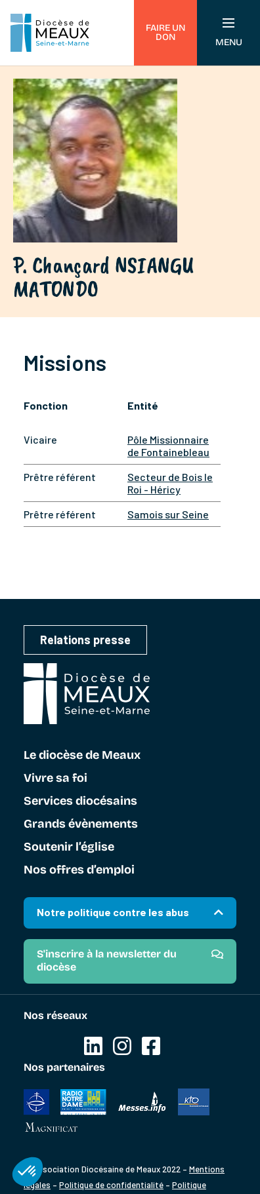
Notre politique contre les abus (113, 912)
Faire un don (165, 32)
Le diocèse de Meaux (82, 755)
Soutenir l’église (69, 847)
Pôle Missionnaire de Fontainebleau (168, 445)
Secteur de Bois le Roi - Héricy (170, 483)
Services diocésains (80, 801)
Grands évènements (81, 824)
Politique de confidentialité (111, 1185)
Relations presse (85, 639)
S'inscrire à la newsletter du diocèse (107, 960)
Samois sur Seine (168, 514)
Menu (228, 33)
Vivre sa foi (55, 778)
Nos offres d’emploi (79, 870)
